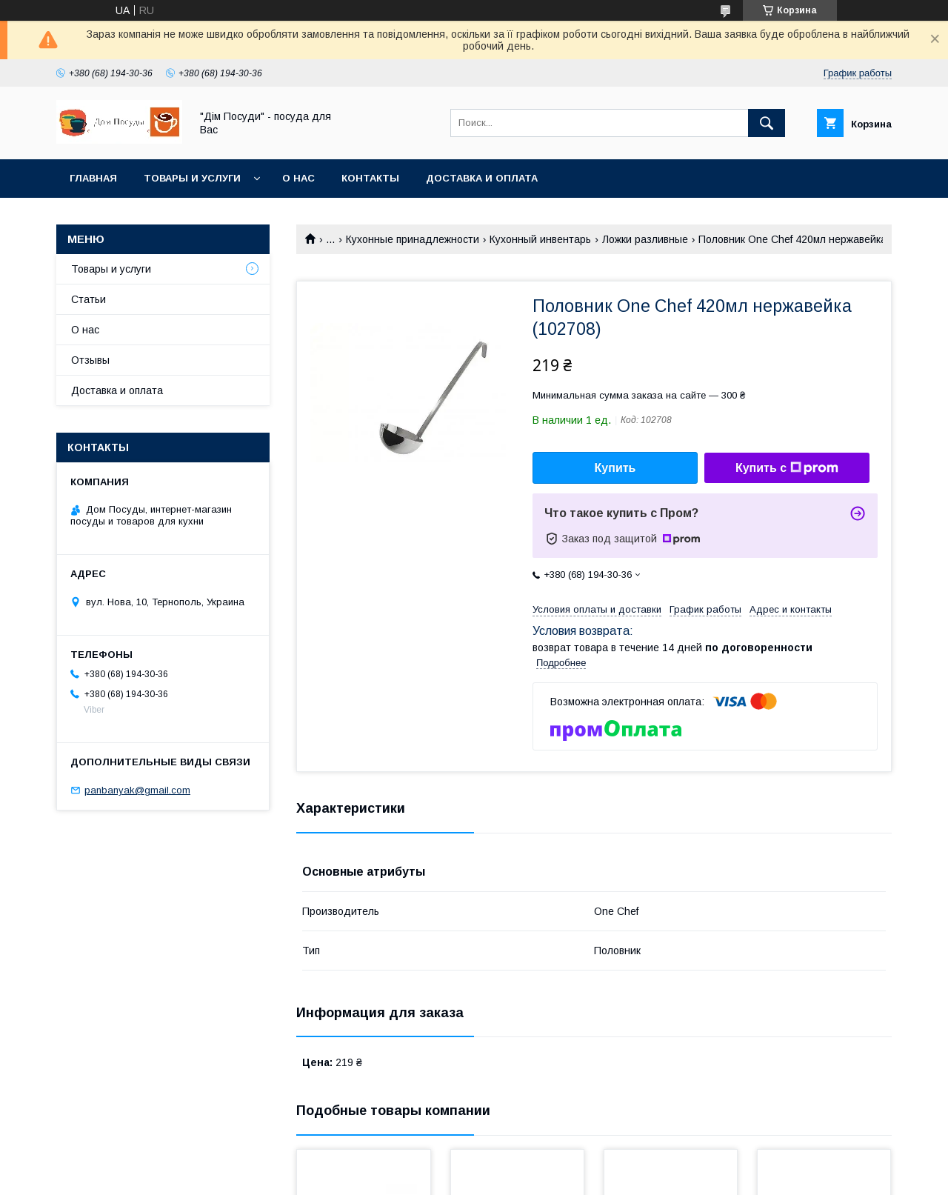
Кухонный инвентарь (540, 239)
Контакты (370, 178)
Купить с (786, 468)
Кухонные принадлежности (412, 239)
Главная (93, 178)
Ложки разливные (645, 239)
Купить (615, 468)
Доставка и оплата (482, 178)
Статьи (88, 299)
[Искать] (766, 123)
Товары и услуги (192, 178)
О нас (298, 178)
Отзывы (90, 360)
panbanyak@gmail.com (137, 790)
